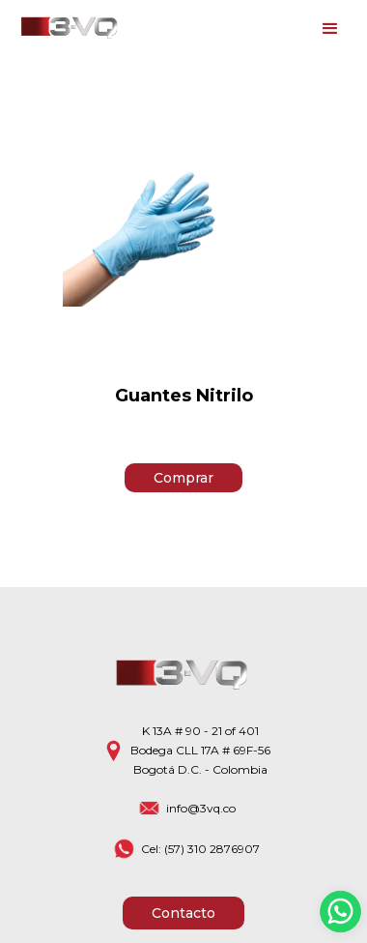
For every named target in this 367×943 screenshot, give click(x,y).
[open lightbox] (183, 226)
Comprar (183, 477)
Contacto (183, 913)
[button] (330, 29)
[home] (66, 29)
